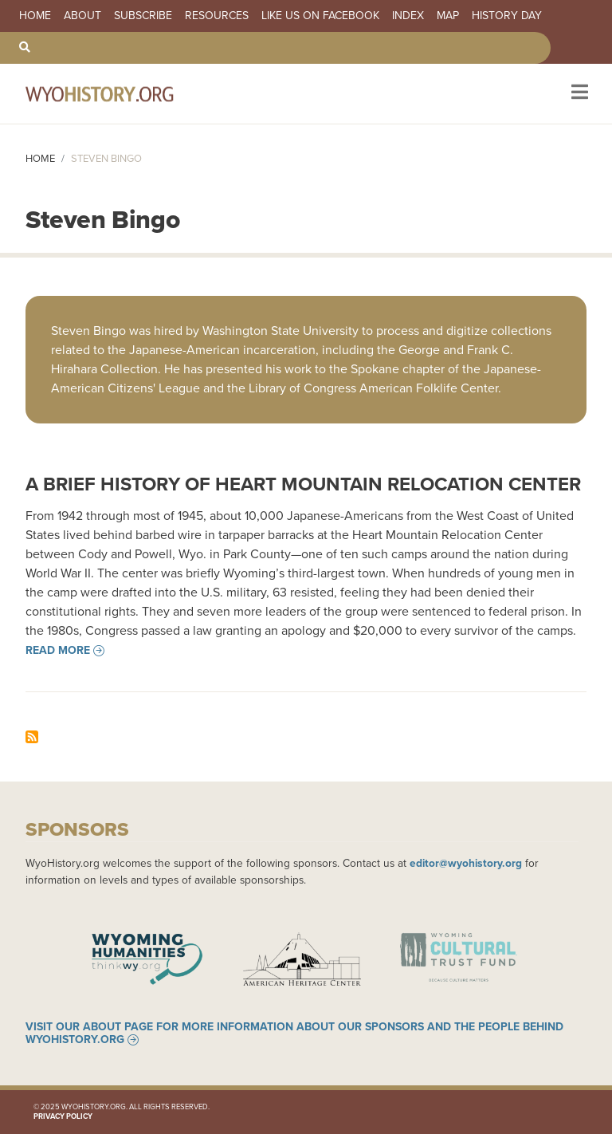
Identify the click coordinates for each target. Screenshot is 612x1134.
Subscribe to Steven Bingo (32, 736)
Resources (217, 16)
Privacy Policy (62, 1116)
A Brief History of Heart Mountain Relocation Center (303, 484)
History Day (507, 16)
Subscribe (143, 16)
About (82, 16)
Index (408, 16)
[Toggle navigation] (578, 93)
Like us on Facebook (320, 16)
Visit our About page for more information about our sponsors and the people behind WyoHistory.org (294, 1033)
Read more (58, 650)
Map (448, 16)
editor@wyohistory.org (466, 863)
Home (35, 16)
